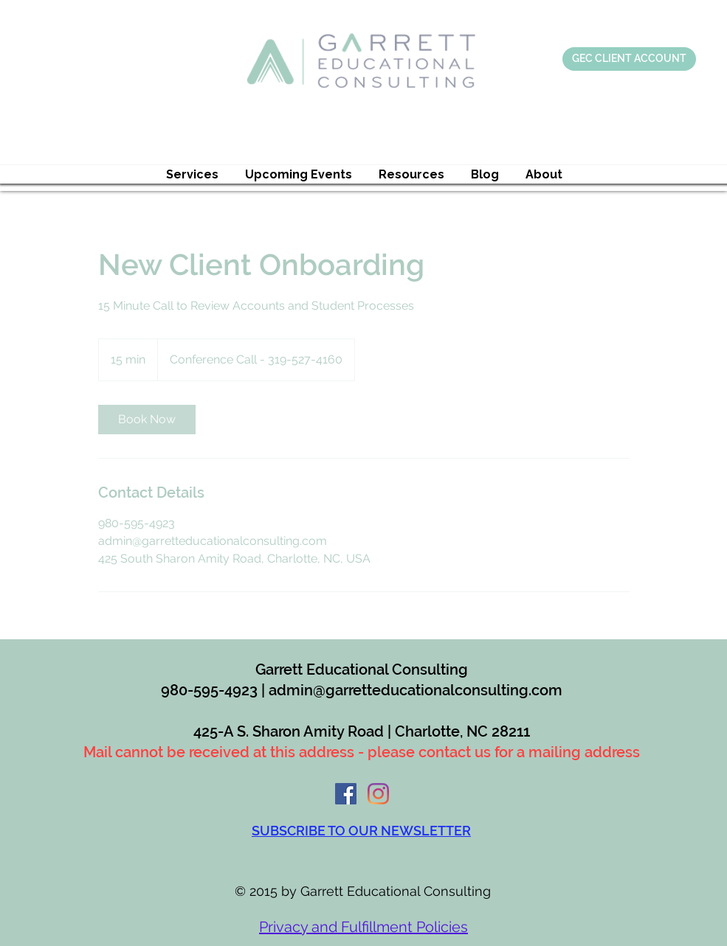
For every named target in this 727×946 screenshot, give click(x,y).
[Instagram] (378, 793)
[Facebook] (345, 793)
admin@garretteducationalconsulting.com (415, 690)
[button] (192, 174)
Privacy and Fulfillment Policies (363, 927)
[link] (147, 419)
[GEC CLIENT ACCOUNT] (629, 59)
